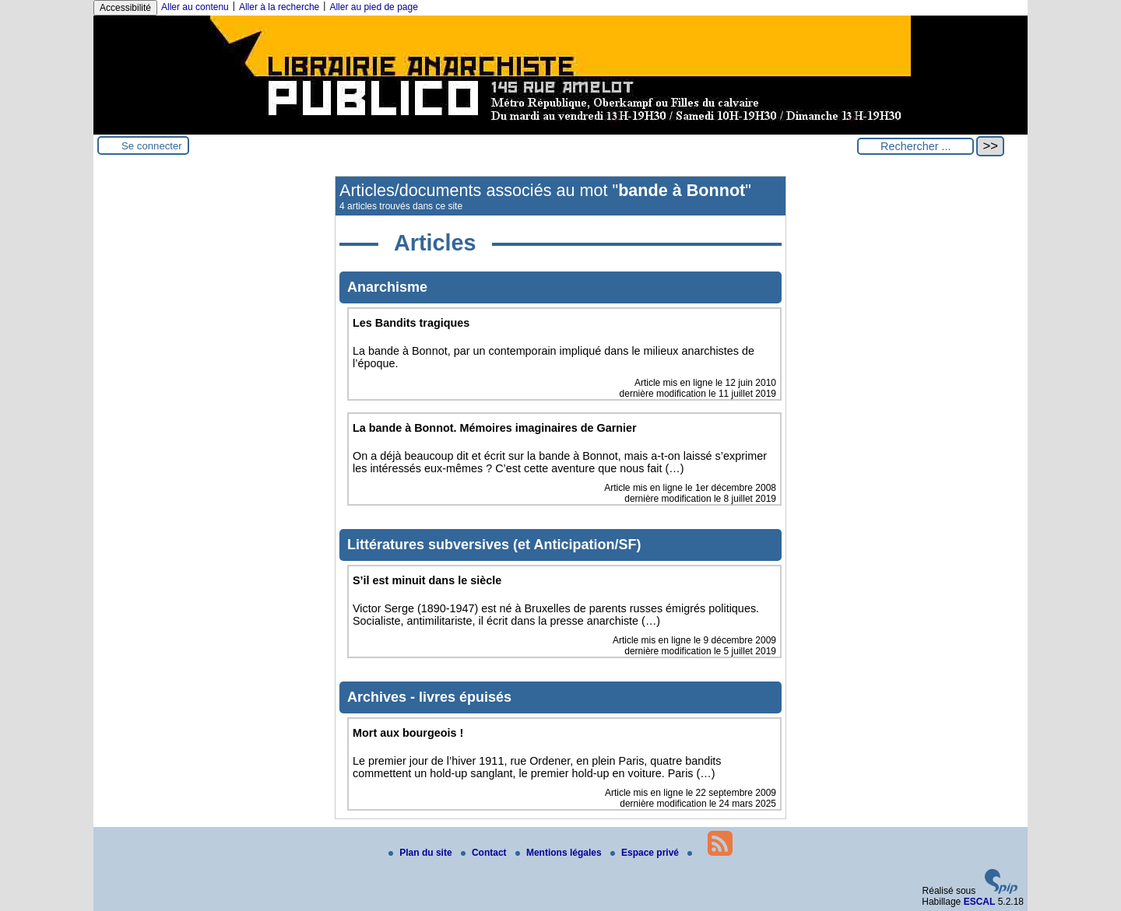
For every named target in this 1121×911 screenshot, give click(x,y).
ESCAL (980, 901)
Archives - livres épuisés (429, 697)
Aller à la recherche (279, 7)
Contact (485, 852)
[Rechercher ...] (915, 146)
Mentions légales (559, 852)
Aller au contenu (195, 7)
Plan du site (421, 852)
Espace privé (645, 852)
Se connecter (151, 146)
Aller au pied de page (373, 7)
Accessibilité (125, 7)
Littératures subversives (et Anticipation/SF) (494, 544)
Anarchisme (387, 287)
